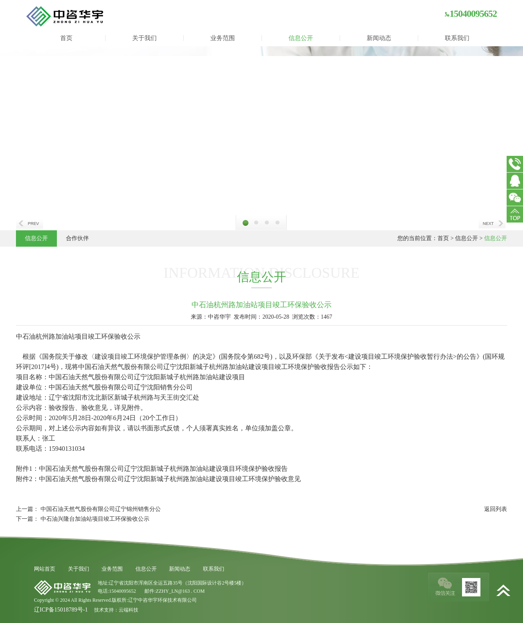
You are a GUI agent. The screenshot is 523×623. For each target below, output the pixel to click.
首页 (66, 38)
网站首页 (44, 569)
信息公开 (301, 38)
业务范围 (222, 38)
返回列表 (495, 509)
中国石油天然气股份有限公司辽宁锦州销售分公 (101, 509)
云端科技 (128, 610)
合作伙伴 (77, 238)
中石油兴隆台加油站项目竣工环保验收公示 (95, 519)
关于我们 (144, 38)
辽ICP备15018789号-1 (61, 610)
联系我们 (457, 38)
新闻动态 (379, 38)
